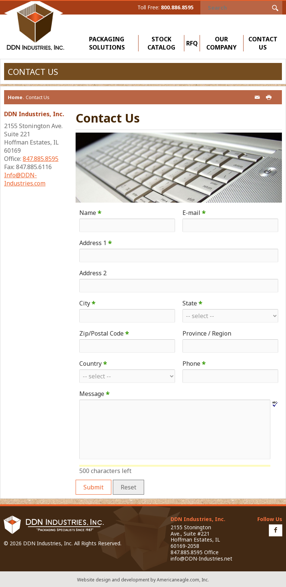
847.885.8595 (40, 159)
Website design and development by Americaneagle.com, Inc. (143, 580)
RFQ (192, 43)
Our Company (223, 43)
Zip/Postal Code (104, 333)
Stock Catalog (161, 43)
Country (93, 363)
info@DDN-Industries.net (201, 558)
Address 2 (93, 273)
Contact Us (262, 43)
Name (90, 213)
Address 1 (95, 243)
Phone (194, 363)
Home (15, 97)
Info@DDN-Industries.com (24, 179)
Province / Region (206, 333)
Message (94, 394)
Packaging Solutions (108, 43)
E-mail (194, 213)
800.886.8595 (177, 7)
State (192, 303)
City (87, 303)
